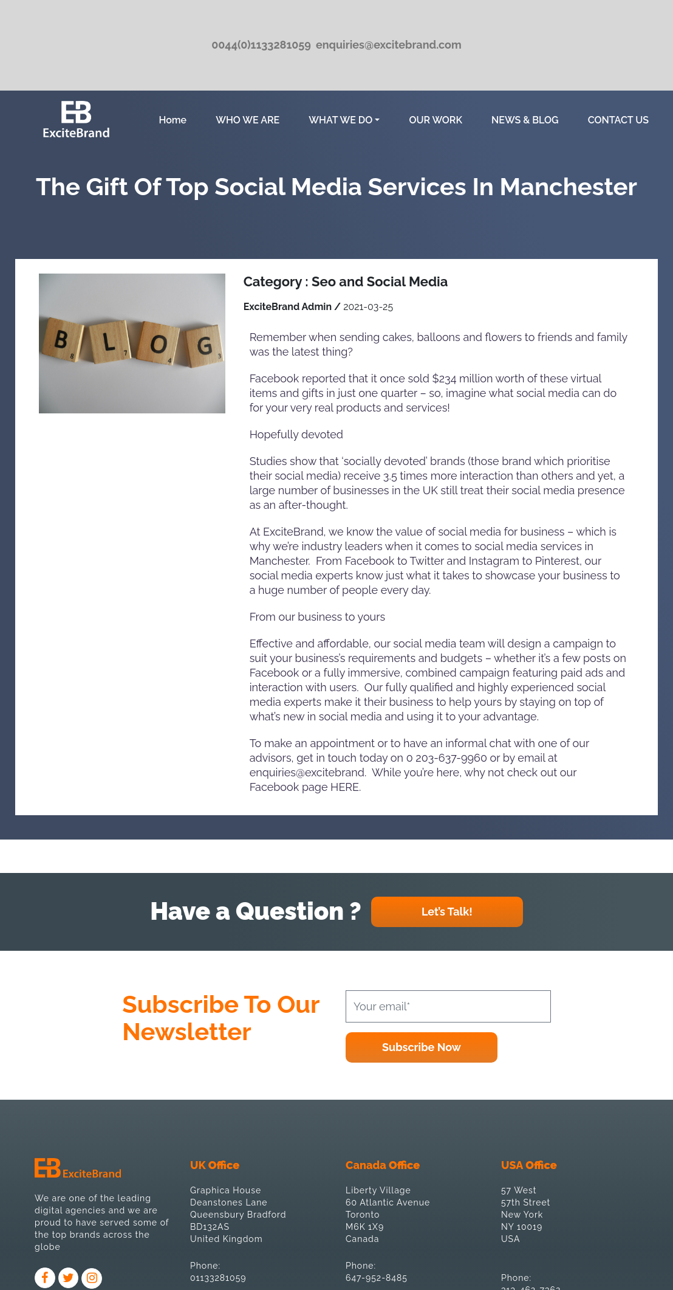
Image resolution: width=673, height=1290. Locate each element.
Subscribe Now (421, 1047)
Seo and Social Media (380, 281)
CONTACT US (618, 120)
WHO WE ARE (247, 120)
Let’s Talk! (447, 911)
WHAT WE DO (340, 120)
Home (175, 119)
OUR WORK (435, 120)
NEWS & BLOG (525, 120)
